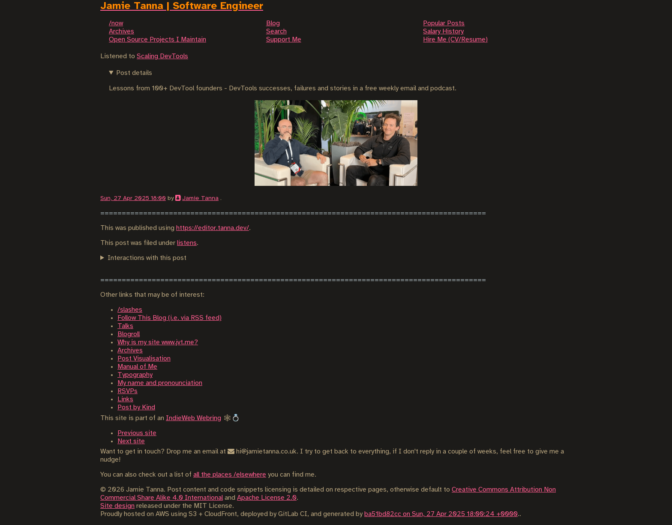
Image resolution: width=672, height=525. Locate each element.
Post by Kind (136, 407)
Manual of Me (137, 366)
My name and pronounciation (159, 383)
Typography (135, 375)
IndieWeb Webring (193, 418)
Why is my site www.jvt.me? (157, 342)
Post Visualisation (144, 358)
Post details (134, 73)
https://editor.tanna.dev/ (212, 228)
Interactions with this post (147, 258)
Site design (117, 506)
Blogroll (128, 334)
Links (125, 399)
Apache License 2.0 (267, 497)
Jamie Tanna (200, 198)
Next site (131, 441)
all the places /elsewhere (229, 474)
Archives (130, 350)
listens (187, 243)
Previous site (136, 433)
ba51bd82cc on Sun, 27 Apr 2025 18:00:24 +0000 (441, 514)
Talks (125, 326)
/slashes (129, 309)
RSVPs (127, 391)
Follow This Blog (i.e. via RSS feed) (169, 318)
